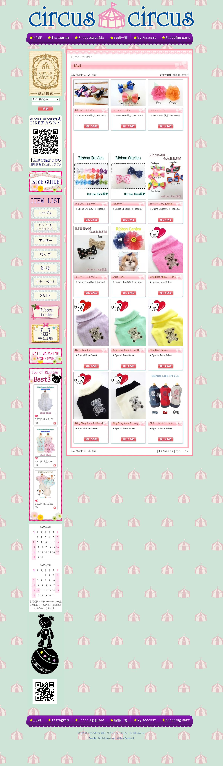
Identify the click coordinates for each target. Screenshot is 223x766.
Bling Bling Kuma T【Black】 (89, 423)
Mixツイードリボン (84, 110)
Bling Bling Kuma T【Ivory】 (126, 423)
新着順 (185, 75)
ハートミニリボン (121, 110)
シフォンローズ (157, 110)
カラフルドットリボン (86, 203)
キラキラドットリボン (86, 277)
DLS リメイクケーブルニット (164, 423)
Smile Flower (118, 277)
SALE (89, 57)
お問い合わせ (138, 733)
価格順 (176, 75)
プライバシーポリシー (118, 733)
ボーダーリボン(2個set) (161, 203)
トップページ (77, 57)
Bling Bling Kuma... (84, 350)
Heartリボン (118, 203)
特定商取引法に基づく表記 (91, 733)
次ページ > (181, 451)
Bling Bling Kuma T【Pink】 (163, 277)
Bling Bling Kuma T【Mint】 (126, 350)
